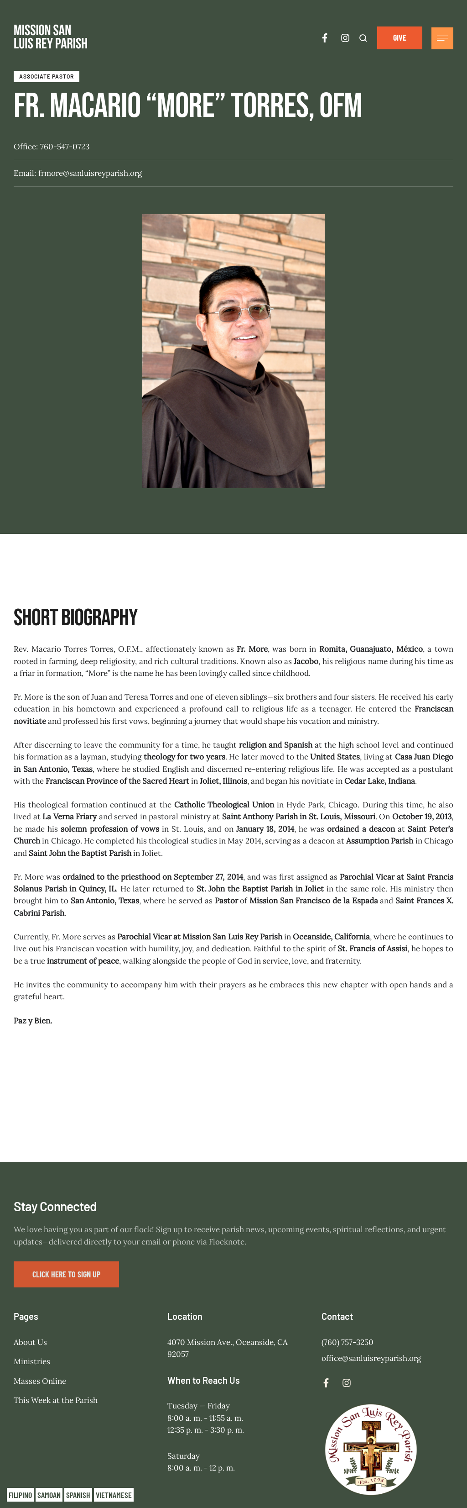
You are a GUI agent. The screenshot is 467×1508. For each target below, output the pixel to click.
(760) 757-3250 (348, 1265)
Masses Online (40, 1303)
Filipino (20, 1495)
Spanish (78, 1495)
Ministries (32, 1284)
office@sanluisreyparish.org (371, 1281)
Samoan (49, 1495)
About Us (30, 1265)
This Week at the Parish (56, 1323)
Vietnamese (114, 1495)
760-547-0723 (64, 147)
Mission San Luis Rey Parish (317, 1469)
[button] (399, 37)
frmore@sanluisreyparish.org (90, 173)
